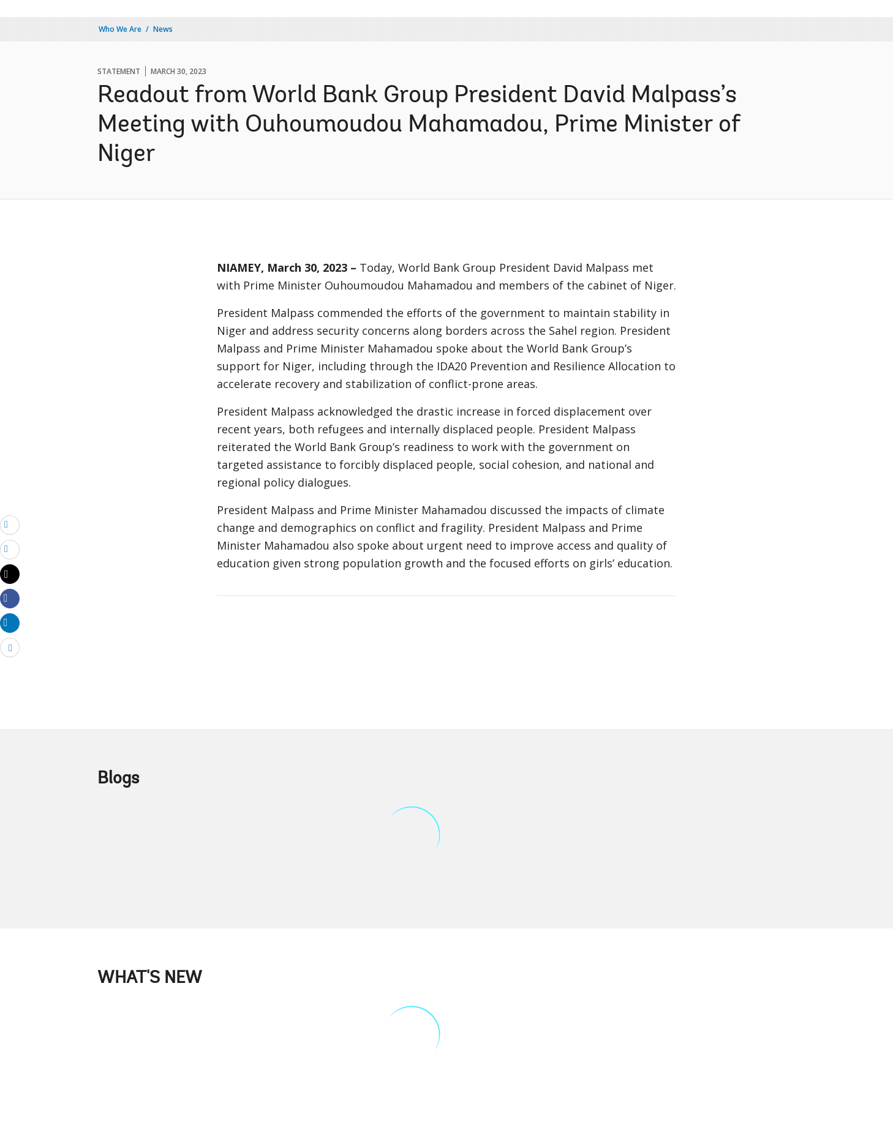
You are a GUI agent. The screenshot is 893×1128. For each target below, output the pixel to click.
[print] (10, 549)
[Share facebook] (10, 598)
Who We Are (120, 29)
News (163, 29)
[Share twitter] (10, 574)
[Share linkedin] (10, 622)
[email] (10, 524)
